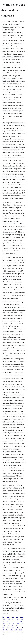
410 (17, 617)
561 (8, 621)
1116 (8, 627)
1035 (8, 632)
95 (12, 625)
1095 (13, 632)
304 (11, 630)
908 (7, 630)
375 (22, 623)
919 (3, 617)
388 (13, 617)
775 (16, 621)
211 (17, 627)
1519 (4, 619)
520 (18, 619)
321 (12, 621)
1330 (8, 617)
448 (13, 623)
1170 (18, 623)
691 (3, 632)
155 (3, 621)
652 (3, 634)
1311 (4, 623)
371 (8, 625)
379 (3, 627)
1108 (4, 625)
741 (21, 625)
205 (16, 625)
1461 (21, 617)
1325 (22, 619)
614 (22, 627)
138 (22, 632)
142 (16, 630)
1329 (8, 619)
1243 (13, 627)
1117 (8, 623)
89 (3, 630)
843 (21, 621)
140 (13, 619)
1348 (18, 632)
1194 (20, 630)
